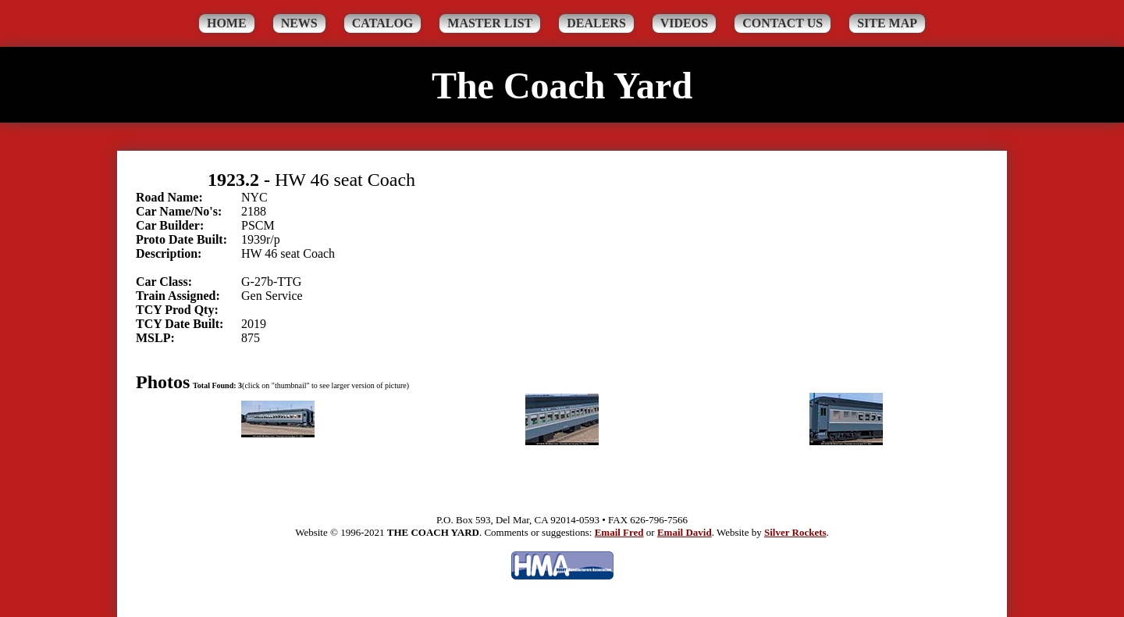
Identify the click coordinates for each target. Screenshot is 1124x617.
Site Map (887, 23)
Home (227, 23)
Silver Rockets (795, 532)
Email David (684, 532)
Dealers (596, 23)
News (299, 23)
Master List (489, 23)
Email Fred (619, 532)
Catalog (383, 23)
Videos (684, 23)
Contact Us (782, 23)
